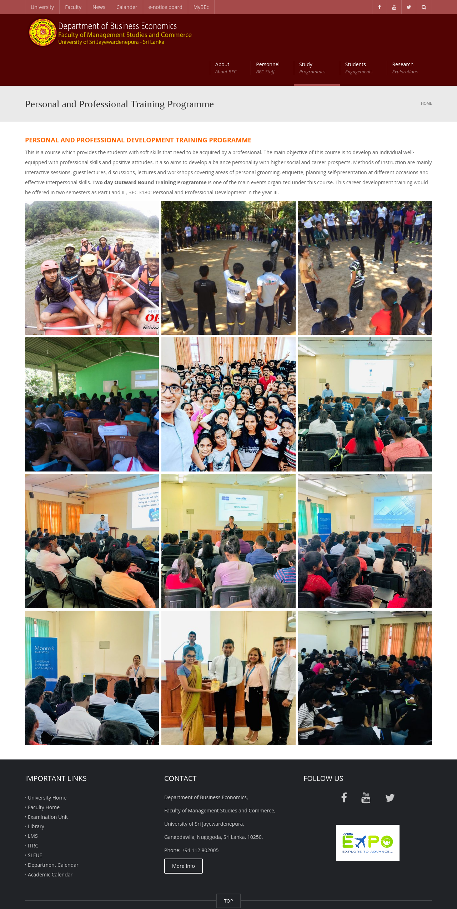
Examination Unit (48, 780)
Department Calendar (53, 828)
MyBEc (201, 7)
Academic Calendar (50, 838)
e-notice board (165, 7)
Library (36, 790)
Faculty (73, 7)
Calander (126, 7)
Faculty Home (44, 771)
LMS (33, 800)
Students (359, 32)
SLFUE (35, 819)
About (225, 32)
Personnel (268, 32)
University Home (47, 761)
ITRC (33, 809)
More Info (183, 830)
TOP (228, 865)
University (42, 7)
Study (312, 32)
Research (405, 32)
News (98, 7)
